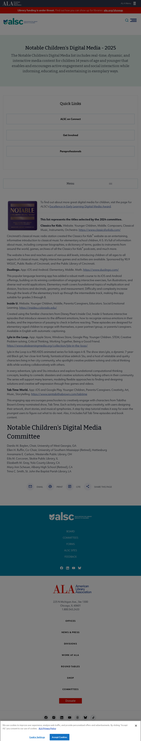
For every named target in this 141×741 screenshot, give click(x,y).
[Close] (135, 727)
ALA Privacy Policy (47, 730)
